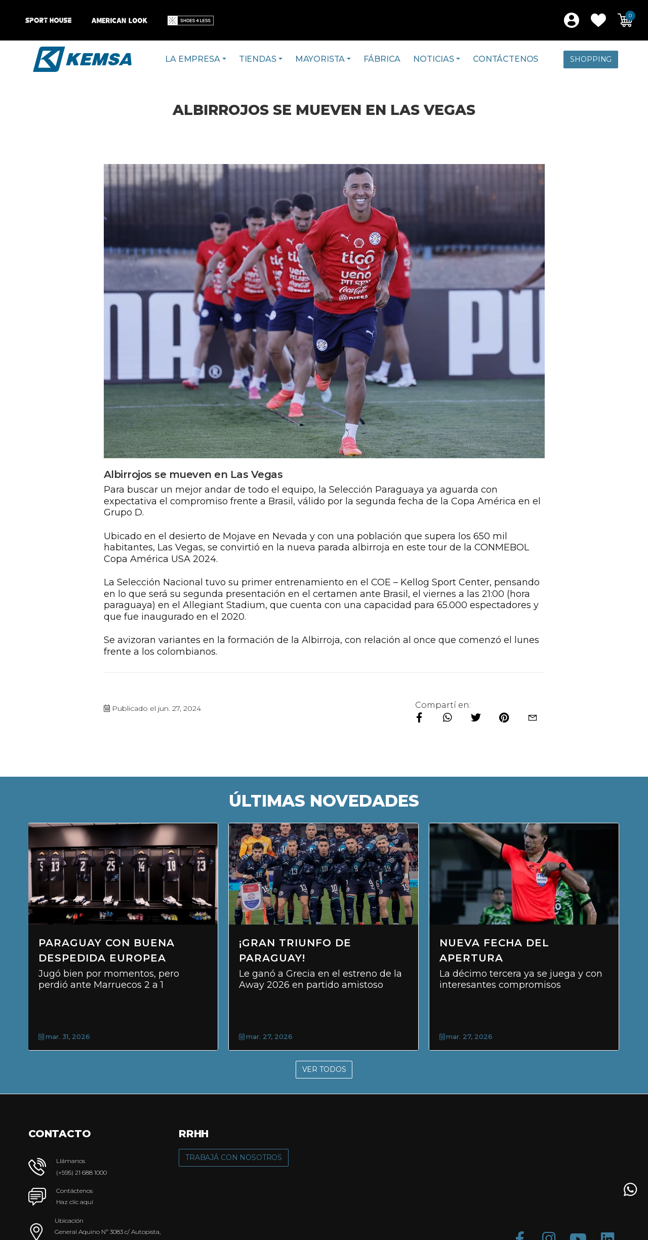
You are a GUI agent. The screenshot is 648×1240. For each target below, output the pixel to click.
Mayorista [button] (320, 59)
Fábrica (381, 59)
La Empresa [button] (192, 59)
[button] (598, 20)
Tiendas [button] (257, 59)
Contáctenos (505, 59)
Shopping (591, 59)
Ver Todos (324, 1069)
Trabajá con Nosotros (233, 1157)
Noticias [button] (433, 59)
